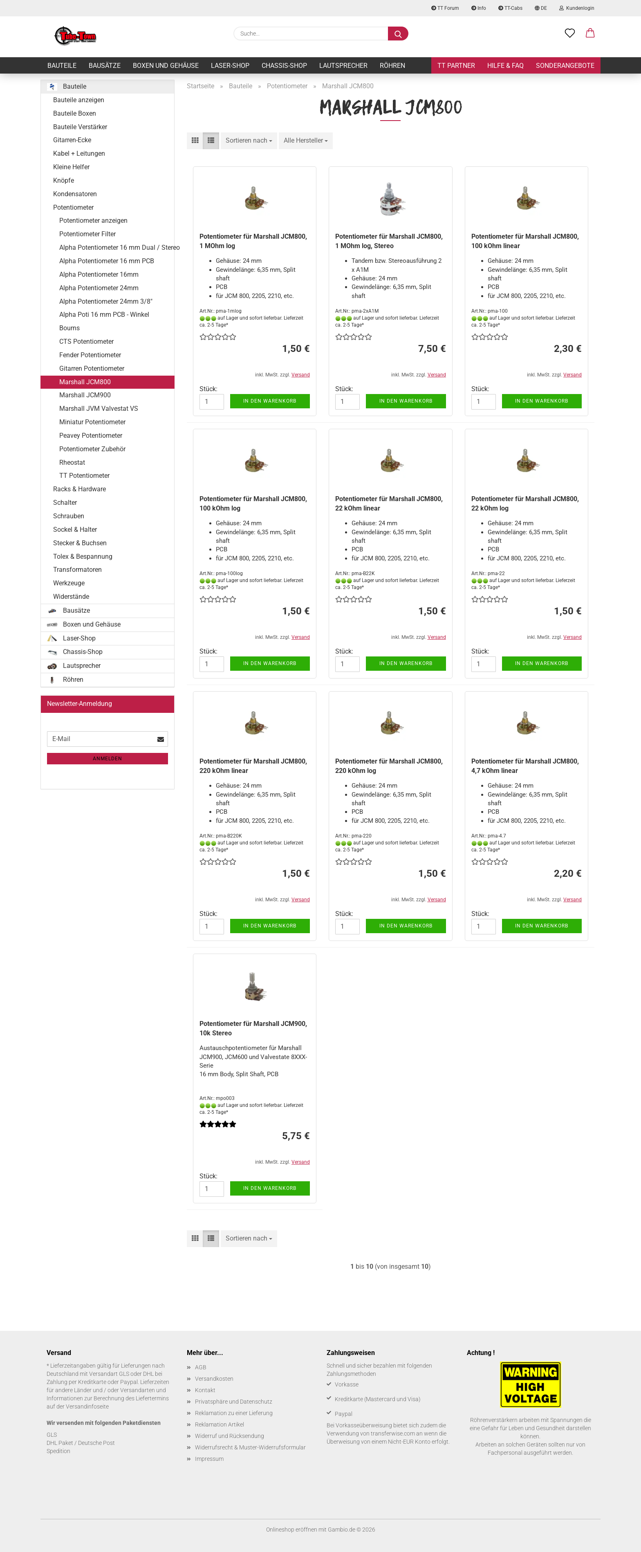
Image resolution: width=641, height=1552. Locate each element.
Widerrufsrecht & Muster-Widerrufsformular (250, 1447)
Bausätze (105, 65)
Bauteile (61, 65)
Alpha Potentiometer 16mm (99, 274)
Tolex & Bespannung (82, 556)
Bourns (69, 328)
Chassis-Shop (284, 65)
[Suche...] (398, 33)
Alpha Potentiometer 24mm (99, 288)
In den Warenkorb (269, 401)
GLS (52, 1434)
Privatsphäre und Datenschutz (233, 1401)
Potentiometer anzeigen (93, 220)
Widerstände (71, 596)
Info (478, 8)
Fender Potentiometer (90, 355)
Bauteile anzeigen (78, 100)
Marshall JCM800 (85, 382)
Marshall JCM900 (85, 395)
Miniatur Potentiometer (92, 422)
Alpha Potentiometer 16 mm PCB (106, 261)
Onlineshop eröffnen (291, 1529)
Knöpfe (63, 180)
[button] (590, 33)
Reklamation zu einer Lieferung (234, 1413)
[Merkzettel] (570, 33)
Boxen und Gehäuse (166, 65)
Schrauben (68, 516)
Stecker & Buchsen (80, 543)
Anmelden (107, 758)
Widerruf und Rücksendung (229, 1436)
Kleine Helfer (71, 167)
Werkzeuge (69, 583)
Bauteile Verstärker (80, 127)
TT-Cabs (510, 8)
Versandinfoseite (87, 1406)
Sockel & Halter (75, 529)
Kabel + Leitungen (79, 153)
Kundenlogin (576, 8)
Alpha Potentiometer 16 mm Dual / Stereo (116, 247)
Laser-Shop (230, 65)
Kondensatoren (75, 194)
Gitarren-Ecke (72, 140)
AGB (200, 1367)
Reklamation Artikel (219, 1424)
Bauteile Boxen (74, 113)
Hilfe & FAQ (505, 65)
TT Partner (456, 65)
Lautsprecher (343, 65)
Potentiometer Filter (87, 234)
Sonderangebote (565, 65)
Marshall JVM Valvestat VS (98, 408)
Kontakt (205, 1390)
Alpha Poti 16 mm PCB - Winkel (104, 314)
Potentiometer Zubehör (92, 449)
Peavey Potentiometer (90, 435)
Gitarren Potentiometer (91, 368)
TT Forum (445, 8)
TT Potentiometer (84, 475)
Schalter (65, 502)
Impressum (209, 1459)
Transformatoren (77, 569)
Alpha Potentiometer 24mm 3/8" (105, 301)
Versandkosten (214, 1378)
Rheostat (72, 462)
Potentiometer (73, 207)
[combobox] (249, 140)
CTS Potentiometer (86, 341)
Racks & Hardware (79, 489)
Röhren (392, 65)
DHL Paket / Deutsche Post (81, 1443)
